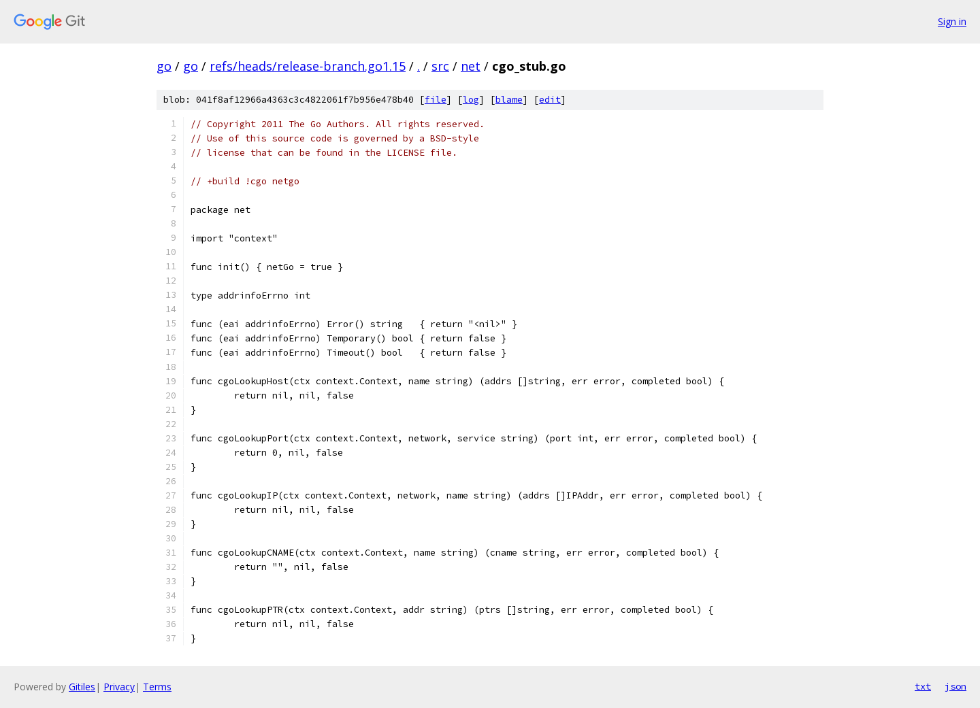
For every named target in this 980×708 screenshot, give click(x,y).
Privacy (119, 686)
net (470, 66)
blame (509, 99)
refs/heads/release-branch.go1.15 (308, 66)
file (435, 99)
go (164, 66)
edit (550, 99)
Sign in (952, 21)
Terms (157, 686)
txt (923, 686)
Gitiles (82, 686)
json (955, 686)
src (440, 66)
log (471, 99)
